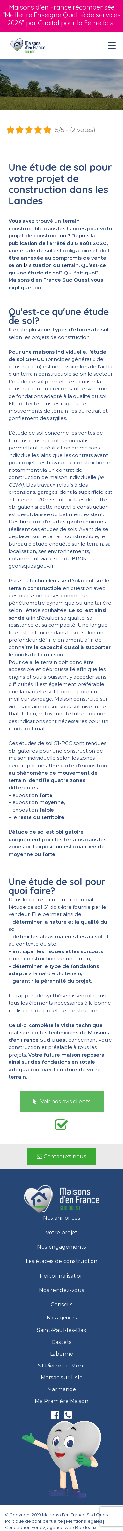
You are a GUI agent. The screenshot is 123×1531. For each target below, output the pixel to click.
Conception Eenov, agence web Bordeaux (50, 1527)
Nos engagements (61, 1247)
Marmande (61, 1389)
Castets (62, 1342)
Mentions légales (84, 1521)
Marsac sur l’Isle (62, 1377)
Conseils (61, 1304)
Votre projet (61, 1232)
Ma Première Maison (61, 1401)
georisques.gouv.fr (31, 566)
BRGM (80, 559)
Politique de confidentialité (34, 1521)
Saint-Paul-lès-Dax (61, 1330)
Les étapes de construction (61, 1261)
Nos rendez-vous (61, 1290)
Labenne (61, 1354)
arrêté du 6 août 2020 (78, 243)
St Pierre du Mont (61, 1365)
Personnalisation (62, 1276)
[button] (62, 1101)
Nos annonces (61, 1218)
